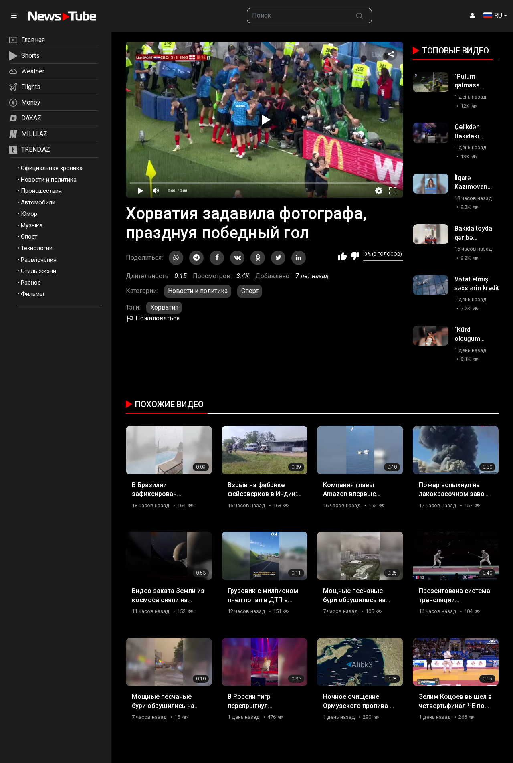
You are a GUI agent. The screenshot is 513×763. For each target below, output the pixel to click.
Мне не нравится (355, 256)
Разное (31, 282)
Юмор (29, 213)
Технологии (37, 248)
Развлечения (39, 259)
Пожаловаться (153, 318)
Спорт (29, 236)
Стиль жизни (38, 271)
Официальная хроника (52, 168)
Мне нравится (342, 256)
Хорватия (164, 307)
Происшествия (41, 190)
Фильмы (32, 294)
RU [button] (492, 15)
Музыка (31, 225)
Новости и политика (49, 179)
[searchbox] (297, 15)
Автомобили (38, 202)
